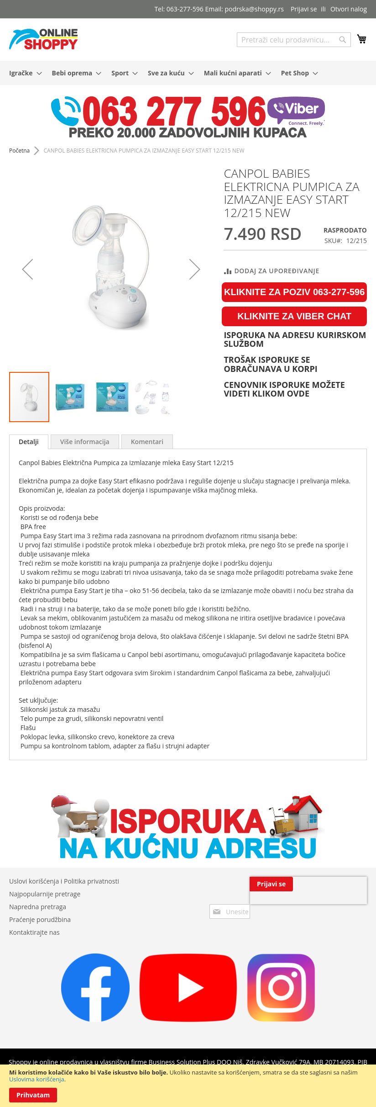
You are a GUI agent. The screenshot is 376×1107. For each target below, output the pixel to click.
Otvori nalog (348, 9)
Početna (19, 150)
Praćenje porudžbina (40, 919)
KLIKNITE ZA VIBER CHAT (294, 316)
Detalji (29, 441)
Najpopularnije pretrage (44, 894)
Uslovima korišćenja (36, 1079)
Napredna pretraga (37, 906)
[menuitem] (23, 73)
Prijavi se (304, 9)
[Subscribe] (345, 884)
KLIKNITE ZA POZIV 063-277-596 (294, 292)
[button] (27, 269)
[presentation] (282, 905)
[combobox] (294, 39)
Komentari (147, 441)
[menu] (188, 73)
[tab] (28, 441)
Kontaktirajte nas (34, 932)
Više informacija (85, 441)
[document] (188, 1085)
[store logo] (43, 39)
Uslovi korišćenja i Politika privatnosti (64, 881)
